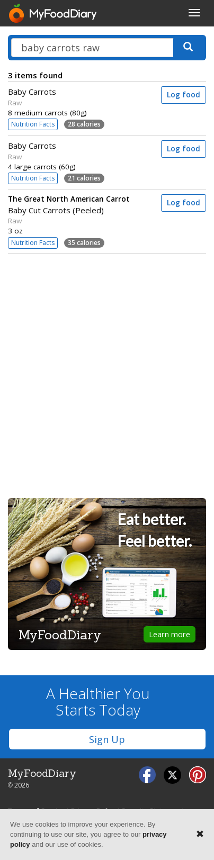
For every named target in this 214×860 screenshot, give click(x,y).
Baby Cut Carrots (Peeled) (77, 204)
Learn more (169, 634)
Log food (183, 94)
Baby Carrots (32, 91)
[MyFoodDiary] (53, 13)
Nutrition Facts (33, 124)
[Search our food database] (92, 47)
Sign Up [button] (107, 739)
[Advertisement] (107, 372)
